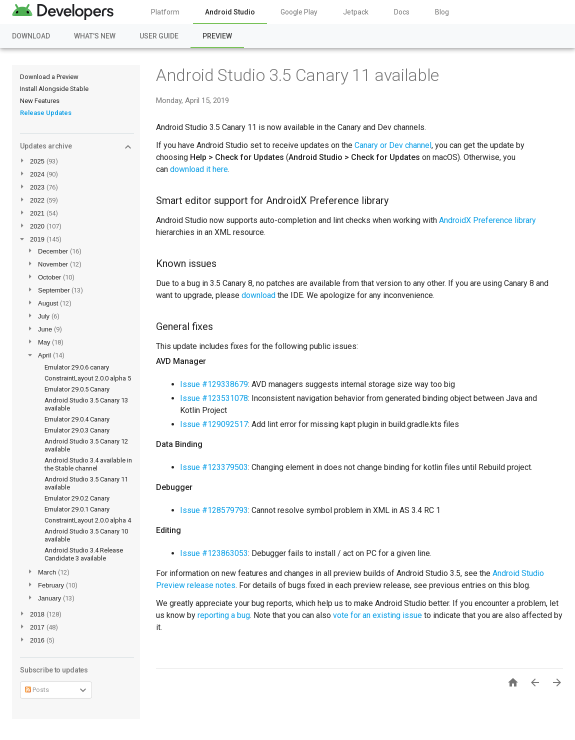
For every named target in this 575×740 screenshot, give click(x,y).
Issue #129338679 (214, 384)
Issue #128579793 (214, 510)
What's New (95, 36)
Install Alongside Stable (54, 88)
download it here (199, 169)
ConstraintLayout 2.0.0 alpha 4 (87, 520)
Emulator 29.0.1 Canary (77, 509)
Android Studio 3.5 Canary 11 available (297, 75)
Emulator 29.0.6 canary (76, 367)
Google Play (299, 12)
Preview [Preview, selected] (217, 36)
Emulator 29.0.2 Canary (77, 498)
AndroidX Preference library (487, 220)
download (259, 295)
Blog (442, 12)
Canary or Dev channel (393, 145)
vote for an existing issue (377, 615)
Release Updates (46, 112)
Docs (402, 12)
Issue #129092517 (214, 424)
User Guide (159, 36)
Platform (165, 12)
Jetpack (355, 12)
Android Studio (230, 12)
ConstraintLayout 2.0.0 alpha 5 (87, 378)
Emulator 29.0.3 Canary (77, 430)
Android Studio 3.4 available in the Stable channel (88, 464)
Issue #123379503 (214, 467)
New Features (40, 100)
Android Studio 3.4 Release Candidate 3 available (83, 554)
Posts (37, 690)
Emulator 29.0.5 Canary (77, 389)
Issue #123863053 (214, 553)
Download (31, 36)
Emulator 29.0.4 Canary (77, 419)
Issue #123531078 (214, 398)
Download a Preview (49, 76)
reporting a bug (224, 615)
